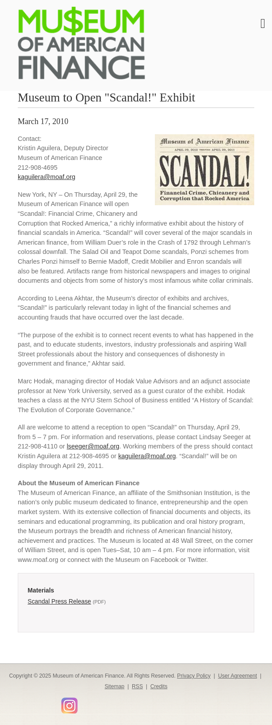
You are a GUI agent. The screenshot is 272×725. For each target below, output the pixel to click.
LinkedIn (41, 702)
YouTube (53, 702)
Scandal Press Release (59, 601)
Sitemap (115, 686)
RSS (137, 686)
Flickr (84, 702)
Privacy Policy (194, 676)
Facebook (15, 702)
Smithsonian (97, 702)
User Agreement (237, 676)
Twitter (28, 702)
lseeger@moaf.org (93, 446)
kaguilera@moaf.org (46, 176)
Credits (159, 686)
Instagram (69, 705)
